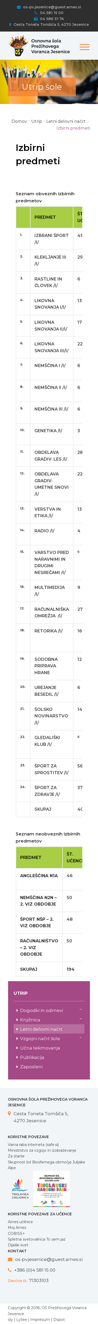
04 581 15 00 (48, 13)
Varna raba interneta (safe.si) (33, 1144)
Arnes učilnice (20, 1221)
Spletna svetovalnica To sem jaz (37, 1239)
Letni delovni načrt (41, 1029)
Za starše (16, 1156)
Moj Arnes (17, 1227)
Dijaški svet (18, 1245)
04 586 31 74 (49, 19)
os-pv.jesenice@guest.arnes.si (49, 7)
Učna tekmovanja (40, 1048)
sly (10, 1319)
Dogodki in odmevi (51, 1010)
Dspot (59, 1319)
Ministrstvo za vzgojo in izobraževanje (42, 1150)
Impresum (40, 1319)
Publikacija (32, 1057)
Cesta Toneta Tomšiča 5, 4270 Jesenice (49, 24)
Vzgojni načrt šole (51, 1038)
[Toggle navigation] (83, 44)
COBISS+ (16, 1233)
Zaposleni (31, 1066)
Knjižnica (51, 1019)
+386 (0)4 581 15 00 (34, 1270)
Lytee (21, 1319)
